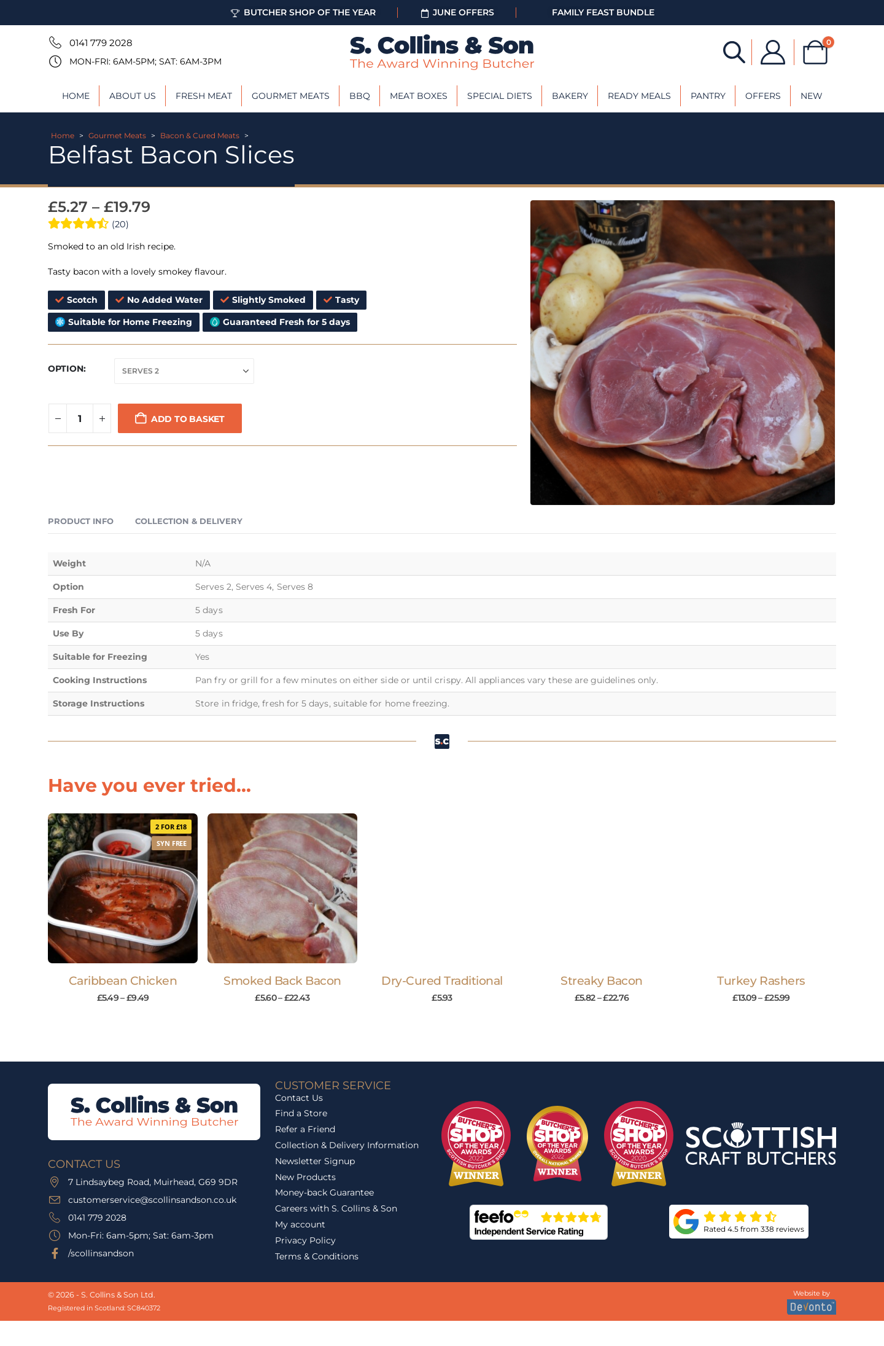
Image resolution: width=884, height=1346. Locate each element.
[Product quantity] (79, 418)
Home (76, 95)
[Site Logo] (442, 52)
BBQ (359, 95)
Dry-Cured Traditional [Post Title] (442, 981)
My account (300, 1224)
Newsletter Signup (315, 1161)
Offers (763, 95)
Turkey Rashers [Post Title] (761, 981)
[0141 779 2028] (54, 42)
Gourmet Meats (291, 95)
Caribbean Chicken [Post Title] (123, 981)
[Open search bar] (734, 51)
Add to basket (188, 419)
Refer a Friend (305, 1129)
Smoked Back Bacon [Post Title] (282, 981)
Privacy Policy (305, 1240)
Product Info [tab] (81, 521)
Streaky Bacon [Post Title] (601, 981)
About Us (132, 95)
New (812, 95)
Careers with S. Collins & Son (336, 1208)
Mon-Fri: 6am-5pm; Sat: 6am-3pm (145, 61)
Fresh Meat (204, 95)
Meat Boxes (419, 95)
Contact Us (299, 1097)
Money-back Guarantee (324, 1192)
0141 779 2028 (101, 43)
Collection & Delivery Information (347, 1145)
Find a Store (301, 1113)
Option (65, 368)
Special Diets (499, 95)
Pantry (708, 95)
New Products (305, 1177)
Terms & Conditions (317, 1256)
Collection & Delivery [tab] (188, 521)
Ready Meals (639, 95)
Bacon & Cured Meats (199, 135)
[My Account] (773, 52)
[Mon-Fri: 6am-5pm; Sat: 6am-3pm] (54, 61)
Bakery (570, 95)
